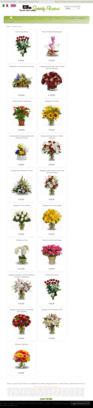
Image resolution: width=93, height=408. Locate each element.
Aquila (40, 388)
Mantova (38, 392)
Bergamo (78, 388)
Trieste (33, 395)
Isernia (76, 390)
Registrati (89, 2)
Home (57, 2)
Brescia (18, 389)
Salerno (55, 394)
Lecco (16, 392)
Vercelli (62, 395)
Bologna (9, 389)
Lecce (12, 392)
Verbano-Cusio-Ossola (53, 395)
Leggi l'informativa (78, 403)
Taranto (81, 394)
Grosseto (60, 390)
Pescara (60, 393)
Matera (50, 392)
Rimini (42, 394)
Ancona (21, 388)
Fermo (21, 390)
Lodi (25, 392)
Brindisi (23, 389)
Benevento (72, 388)
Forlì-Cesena (40, 390)
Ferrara (25, 390)
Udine (37, 395)
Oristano (26, 393)
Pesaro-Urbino (53, 393)
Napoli (78, 392)
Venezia (46, 395)
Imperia (65, 390)
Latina (8, 392)
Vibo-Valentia (72, 395)
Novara (82, 392)
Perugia (47, 393)
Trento (25, 395)
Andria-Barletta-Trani (29, 388)
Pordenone (76, 393)
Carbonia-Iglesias (48, 389)
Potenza (82, 393)
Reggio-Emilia (33, 394)
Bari (63, 388)
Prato (9, 394)
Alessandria (16, 388)
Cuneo (14, 390)
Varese (41, 395)
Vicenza (78, 395)
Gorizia (55, 390)
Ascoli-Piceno (50, 388)
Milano (69, 392)
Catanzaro (64, 389)
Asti (56, 388)
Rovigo (50, 394)
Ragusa (13, 394)
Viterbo (82, 395)
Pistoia (72, 393)
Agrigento (10, 388)
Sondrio (77, 394)
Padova (30, 393)
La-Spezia (81, 390)
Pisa (68, 393)
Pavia (43, 393)
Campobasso (40, 389)
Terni (13, 395)
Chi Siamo (63, 2)
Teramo (9, 395)
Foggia (34, 390)
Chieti (69, 389)
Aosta (36, 388)
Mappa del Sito (51, 383)
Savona (63, 394)
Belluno (67, 388)
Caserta (55, 389)
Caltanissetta (33, 389)
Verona (66, 395)
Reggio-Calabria (25, 394)
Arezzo (44, 388)
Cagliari (27, 389)
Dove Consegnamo (78, 18)
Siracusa (72, 394)
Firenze (30, 390)
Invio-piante (71, 390)
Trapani (21, 395)
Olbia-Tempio (20, 393)
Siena (67, 394)
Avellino (59, 388)
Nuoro (8, 393)
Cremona (82, 389)
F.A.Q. (77, 2)
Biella (82, 388)
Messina (65, 392)
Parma (39, 393)
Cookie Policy (64, 383)
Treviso (29, 395)
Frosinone (46, 390)
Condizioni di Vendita (37, 383)
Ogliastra (13, 393)
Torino (16, 395)
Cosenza (77, 389)
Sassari (59, 394)
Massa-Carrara (44, 392)
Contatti (71, 2)
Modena (74, 392)
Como (73, 389)
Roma (46, 394)
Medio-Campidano (57, 392)
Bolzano (14, 389)
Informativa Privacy (77, 383)
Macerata (32, 392)
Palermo (35, 393)
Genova (51, 390)
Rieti (39, 394)
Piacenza (64, 393)
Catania (59, 389)
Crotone (10, 390)
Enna (18, 390)
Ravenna (18, 394)
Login (83, 2)
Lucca (28, 392)
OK (88, 403)
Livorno (21, 392)
